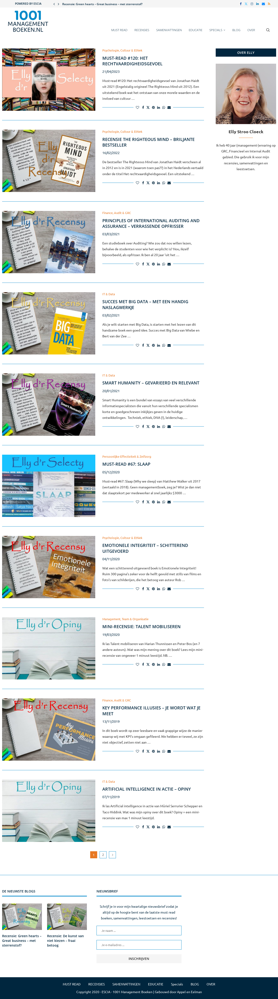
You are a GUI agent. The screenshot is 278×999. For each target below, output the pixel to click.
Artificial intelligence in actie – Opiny (146, 789)
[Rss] (269, 3)
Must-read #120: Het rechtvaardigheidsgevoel (132, 60)
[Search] (268, 32)
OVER (251, 30)
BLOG (236, 30)
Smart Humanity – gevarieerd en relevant (150, 383)
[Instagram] (252, 3)
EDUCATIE (195, 30)
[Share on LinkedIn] (158, 107)
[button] (54, 3)
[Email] (263, 3)
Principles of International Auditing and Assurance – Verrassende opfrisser (151, 223)
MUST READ (119, 30)
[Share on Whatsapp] (163, 107)
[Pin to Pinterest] (153, 107)
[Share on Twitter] (148, 107)
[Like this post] (137, 107)
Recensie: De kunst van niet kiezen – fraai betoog (65, 940)
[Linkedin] (257, 3)
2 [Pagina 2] (103, 854)
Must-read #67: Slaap (126, 464)
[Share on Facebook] (143, 107)
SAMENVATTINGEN (169, 30)
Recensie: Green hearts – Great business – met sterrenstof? (102, 4)
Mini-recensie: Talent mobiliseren (141, 626)
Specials (215, 30)
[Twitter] (246, 3)
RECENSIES (141, 30)
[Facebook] (240, 3)
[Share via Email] (169, 107)
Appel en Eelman (189, 992)
